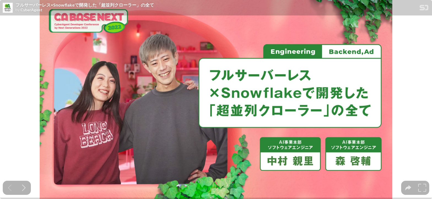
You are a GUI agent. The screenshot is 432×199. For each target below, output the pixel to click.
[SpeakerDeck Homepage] (424, 8)
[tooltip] (408, 188)
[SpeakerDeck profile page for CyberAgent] (8, 8)
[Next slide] (24, 188)
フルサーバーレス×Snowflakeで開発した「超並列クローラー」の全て (84, 5)
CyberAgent (31, 10)
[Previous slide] (10, 188)
